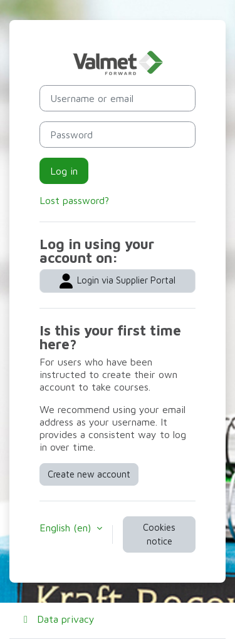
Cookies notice (159, 534)
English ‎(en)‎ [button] (66, 527)
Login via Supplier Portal (117, 281)
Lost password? (74, 200)
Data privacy (57, 619)
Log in (64, 170)
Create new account (89, 474)
